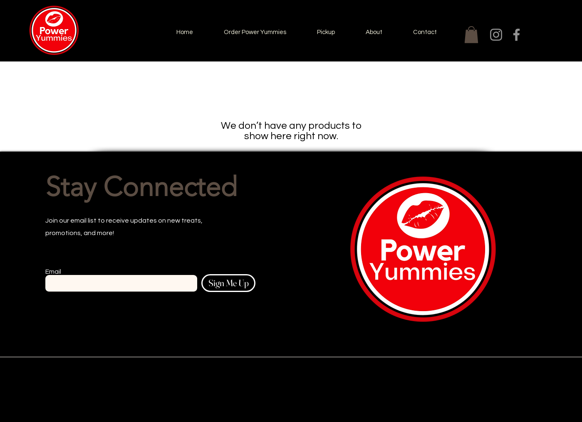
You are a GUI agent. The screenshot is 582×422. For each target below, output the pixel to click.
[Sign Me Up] (228, 283)
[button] (471, 34)
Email (53, 271)
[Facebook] (516, 35)
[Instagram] (496, 35)
